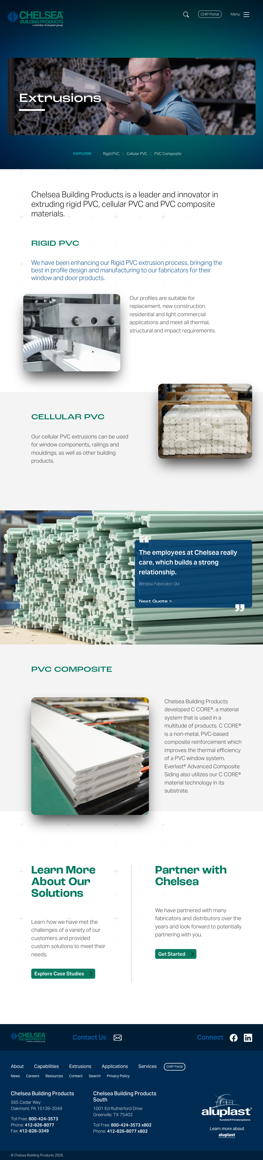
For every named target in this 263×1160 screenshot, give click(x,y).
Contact (76, 1076)
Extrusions (80, 1066)
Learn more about (227, 1116)
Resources (54, 1076)
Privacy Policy (118, 1076)
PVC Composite (167, 153)
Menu (240, 14)
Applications (115, 1066)
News (15, 1076)
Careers (32, 1076)
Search (95, 1076)
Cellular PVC (137, 153)
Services (147, 1066)
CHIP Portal (210, 14)
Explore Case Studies (59, 973)
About (17, 1066)
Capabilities (46, 1066)
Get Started (171, 954)
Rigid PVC (111, 153)
